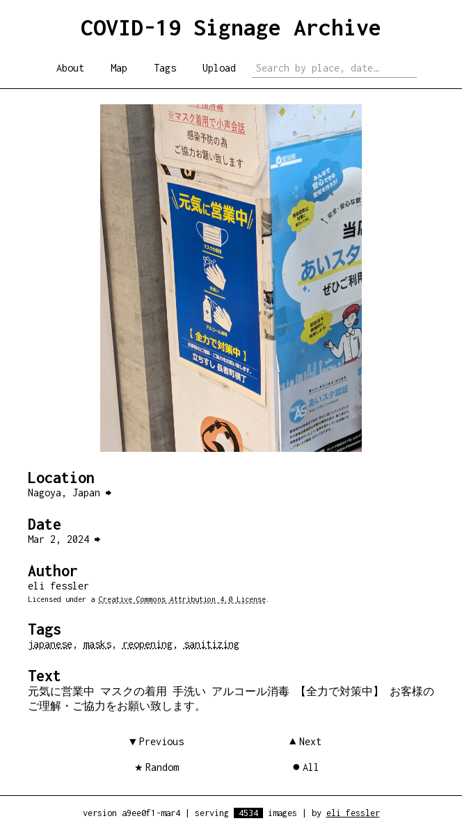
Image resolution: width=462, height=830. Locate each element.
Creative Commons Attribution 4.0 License (182, 599)
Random (162, 767)
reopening (147, 644)
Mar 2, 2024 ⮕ (64, 539)
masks (97, 644)
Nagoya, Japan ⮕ (69, 492)
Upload (219, 68)
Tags (165, 68)
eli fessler (353, 813)
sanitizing (211, 644)
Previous (161, 741)
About (70, 68)
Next (310, 741)
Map (119, 68)
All (311, 767)
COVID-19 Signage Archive (231, 27)
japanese (50, 644)
